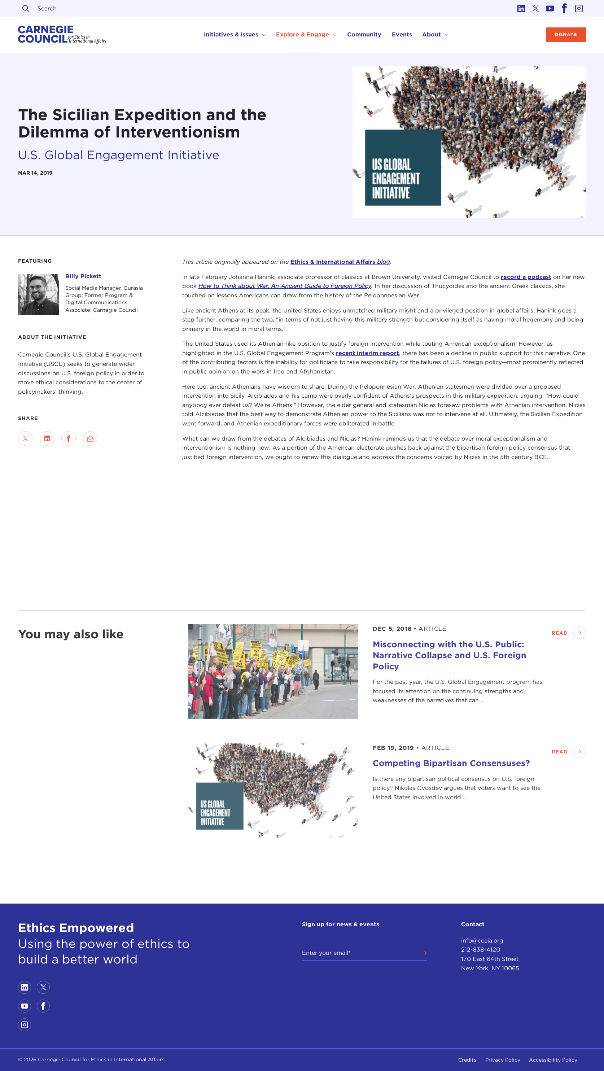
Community (364, 34)
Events (402, 34)
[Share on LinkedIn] (47, 438)
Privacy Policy (502, 1060)
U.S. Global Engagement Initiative (118, 155)
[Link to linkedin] (521, 8)
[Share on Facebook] (68, 438)
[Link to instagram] (579, 8)
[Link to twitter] (535, 8)
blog (382, 261)
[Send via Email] (90, 438)
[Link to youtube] (550, 8)
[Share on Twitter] (25, 438)
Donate (566, 34)
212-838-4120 (480, 949)
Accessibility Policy (553, 1060)
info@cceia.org (482, 940)
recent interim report (367, 353)
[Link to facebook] (564, 8)
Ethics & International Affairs (332, 261)
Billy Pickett (83, 276)
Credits (467, 1060)
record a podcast (526, 277)
